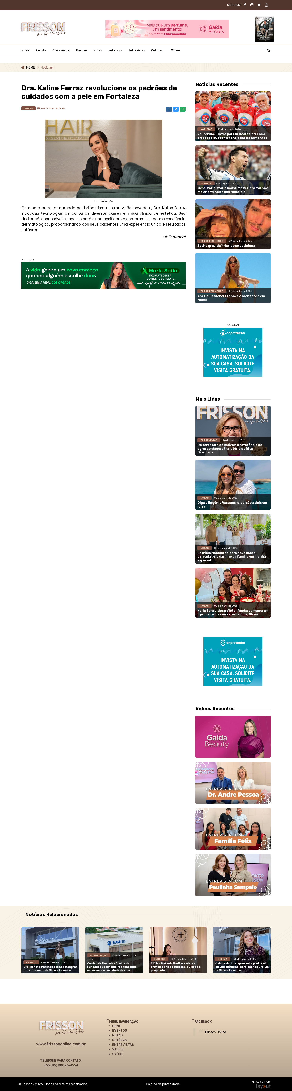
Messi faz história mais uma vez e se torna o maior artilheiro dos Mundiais (232, 190)
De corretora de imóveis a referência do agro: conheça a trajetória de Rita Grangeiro (229, 448)
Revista (41, 50)
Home (25, 50)
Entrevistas (137, 50)
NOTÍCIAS (119, 1040)
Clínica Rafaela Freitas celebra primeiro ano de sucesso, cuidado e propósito (176, 967)
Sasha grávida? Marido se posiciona (226, 246)
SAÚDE (117, 1054)
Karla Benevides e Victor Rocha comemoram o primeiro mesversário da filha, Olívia (233, 612)
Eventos (81, 50)
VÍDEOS (118, 1049)
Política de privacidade (163, 1084)
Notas (98, 50)
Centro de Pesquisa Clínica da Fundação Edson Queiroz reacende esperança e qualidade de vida (112, 967)
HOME (30, 67)
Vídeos (175, 50)
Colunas (157, 50)
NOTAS (117, 1035)
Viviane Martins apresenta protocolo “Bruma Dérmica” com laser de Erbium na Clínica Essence (242, 967)
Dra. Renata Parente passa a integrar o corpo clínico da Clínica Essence (50, 968)
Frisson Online (215, 1032)
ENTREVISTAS (123, 1045)
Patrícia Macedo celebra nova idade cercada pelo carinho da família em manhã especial (231, 556)
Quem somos (61, 50)
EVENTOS (119, 1030)
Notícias (114, 50)
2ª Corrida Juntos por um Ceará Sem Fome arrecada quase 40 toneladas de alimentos (232, 136)
